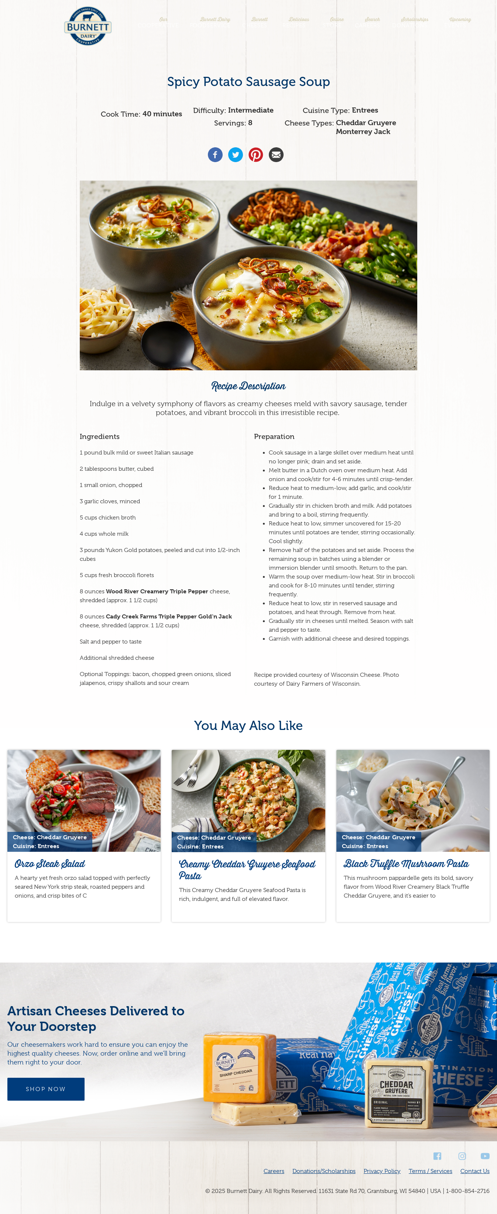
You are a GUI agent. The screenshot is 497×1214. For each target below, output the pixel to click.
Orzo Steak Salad (50, 864)
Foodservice (210, 22)
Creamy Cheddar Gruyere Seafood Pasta (247, 870)
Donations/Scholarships (324, 1171)
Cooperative (158, 22)
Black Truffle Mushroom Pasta (406, 864)
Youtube (485, 1156)
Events (455, 22)
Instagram (461, 1156)
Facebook (437, 1156)
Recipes (294, 22)
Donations (409, 22)
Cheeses (254, 22)
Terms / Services (430, 1171)
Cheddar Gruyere (366, 123)
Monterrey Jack (363, 131)
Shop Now (46, 1089)
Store (332, 22)
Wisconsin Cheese (355, 675)
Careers (367, 22)
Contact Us (475, 1171)
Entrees (365, 110)
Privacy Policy (382, 1171)
